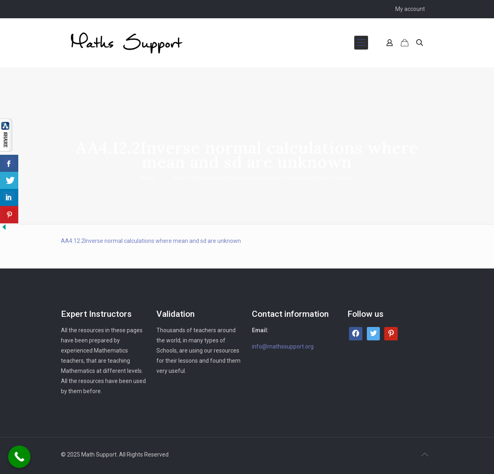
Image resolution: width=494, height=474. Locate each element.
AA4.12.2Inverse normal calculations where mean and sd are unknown (263, 178)
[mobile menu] (361, 43)
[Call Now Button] (19, 457)
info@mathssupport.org (283, 346)
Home (148, 178)
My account (410, 9)
